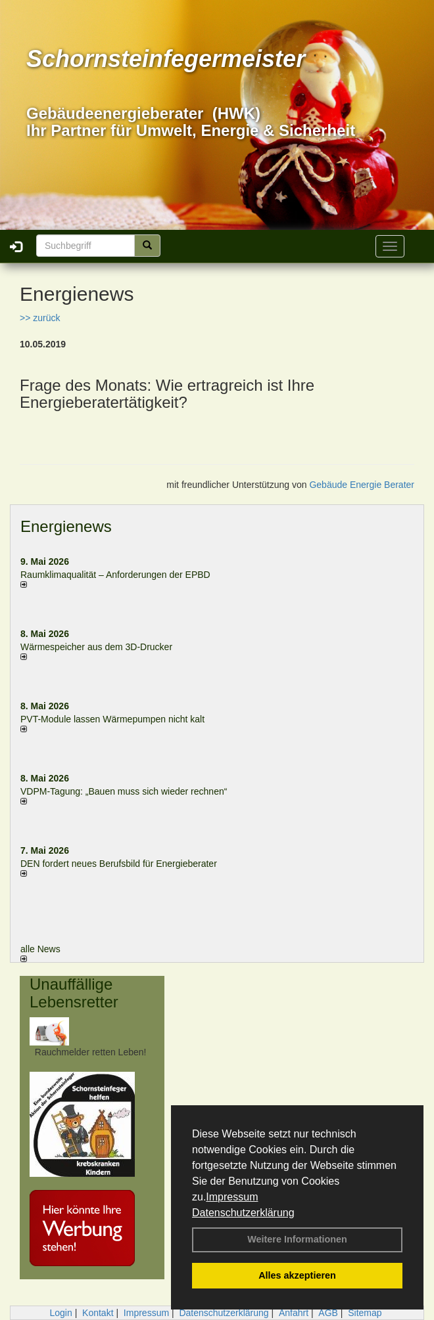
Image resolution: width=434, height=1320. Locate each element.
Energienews (66, 526)
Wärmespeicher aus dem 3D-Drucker (96, 647)
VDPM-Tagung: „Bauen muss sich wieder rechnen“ (123, 791)
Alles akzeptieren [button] (297, 1275)
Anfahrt (293, 1313)
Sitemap (364, 1313)
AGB (328, 1313)
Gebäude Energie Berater (361, 484)
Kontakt (97, 1313)
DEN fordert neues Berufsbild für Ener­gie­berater (118, 863)
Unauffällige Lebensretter (74, 992)
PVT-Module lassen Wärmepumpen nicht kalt (112, 719)
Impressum (232, 1196)
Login (60, 1313)
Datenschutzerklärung (243, 1212)
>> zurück (40, 318)
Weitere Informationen (297, 1239)
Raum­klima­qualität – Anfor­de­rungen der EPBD (115, 574)
